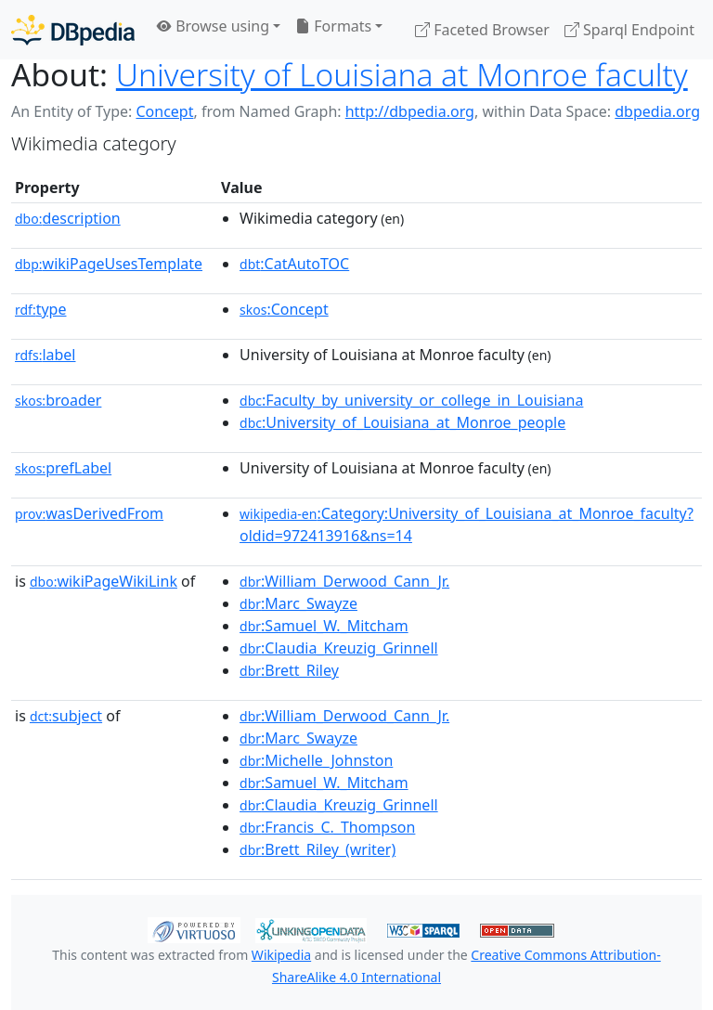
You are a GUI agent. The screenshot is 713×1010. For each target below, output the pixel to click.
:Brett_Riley (289, 670)
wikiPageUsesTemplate (108, 263)
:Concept (284, 309)
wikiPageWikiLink (103, 581)
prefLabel (63, 468)
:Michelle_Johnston (316, 760)
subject (66, 716)
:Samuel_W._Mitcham (324, 625)
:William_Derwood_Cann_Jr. (344, 581)
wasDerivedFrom (89, 513)
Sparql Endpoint (629, 29)
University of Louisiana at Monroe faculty (402, 74)
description (68, 218)
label (45, 354)
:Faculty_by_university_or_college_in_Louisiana (411, 400)
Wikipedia (281, 955)
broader (58, 400)
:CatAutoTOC (294, 263)
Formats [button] (333, 26)
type (41, 309)
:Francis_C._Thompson (327, 827)
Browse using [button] (213, 26)
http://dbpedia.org (409, 111)
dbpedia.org (657, 111)
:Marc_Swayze (298, 603)
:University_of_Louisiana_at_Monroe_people (402, 422)
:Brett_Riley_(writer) (317, 849)
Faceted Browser (482, 29)
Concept (164, 111)
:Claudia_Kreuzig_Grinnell (339, 648)
